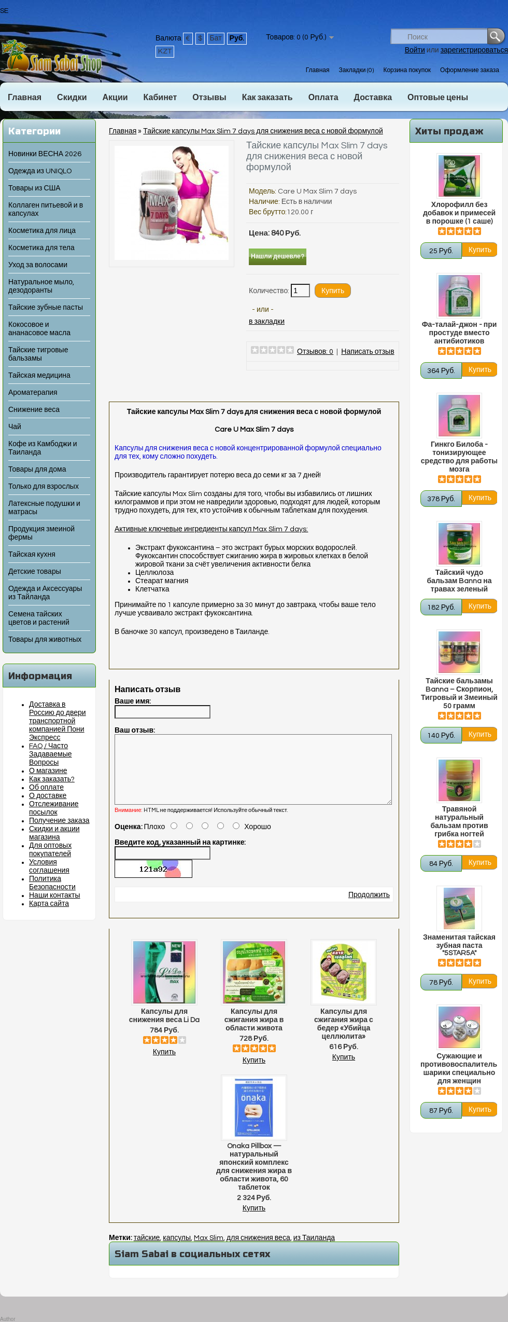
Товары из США (34, 188)
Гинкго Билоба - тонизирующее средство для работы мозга (459, 457)
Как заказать (267, 97)
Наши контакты (54, 895)
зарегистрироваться (474, 50)
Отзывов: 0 (315, 351)
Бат (216, 38)
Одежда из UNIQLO (40, 171)
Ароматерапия (33, 392)
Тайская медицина (39, 375)
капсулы (177, 1250)
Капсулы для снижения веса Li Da (164, 1028)
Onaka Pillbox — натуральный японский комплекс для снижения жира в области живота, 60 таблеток (254, 1179)
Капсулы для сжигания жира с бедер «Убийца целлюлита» (343, 1037)
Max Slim (208, 1250)
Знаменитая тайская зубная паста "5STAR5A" (459, 945)
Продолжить (369, 907)
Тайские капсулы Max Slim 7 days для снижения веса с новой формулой (263, 131)
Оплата (323, 97)
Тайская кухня (31, 554)
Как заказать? (52, 779)
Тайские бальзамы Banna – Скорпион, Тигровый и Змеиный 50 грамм (459, 694)
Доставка (373, 97)
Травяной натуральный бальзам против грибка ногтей (459, 822)
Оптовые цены (437, 97)
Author (7, 1319)
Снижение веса (34, 410)
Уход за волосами (37, 265)
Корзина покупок (407, 70)
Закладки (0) (356, 70)
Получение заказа (59, 820)
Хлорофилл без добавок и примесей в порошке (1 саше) (459, 213)
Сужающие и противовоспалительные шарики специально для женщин (459, 1069)
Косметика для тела (41, 248)
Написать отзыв (367, 351)
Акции (115, 97)
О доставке (47, 796)
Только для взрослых (43, 486)
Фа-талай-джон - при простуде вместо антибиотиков (459, 333)
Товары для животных (44, 639)
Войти (415, 50)
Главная (318, 70)
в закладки (267, 321)
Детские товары (34, 571)
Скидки (72, 97)
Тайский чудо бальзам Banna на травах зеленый (459, 581)
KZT (165, 51)
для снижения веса (258, 1250)
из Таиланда (314, 1250)
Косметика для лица (42, 231)
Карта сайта (49, 903)
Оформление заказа (469, 70)
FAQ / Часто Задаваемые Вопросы (50, 754)
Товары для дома (37, 469)
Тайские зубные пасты (45, 307)
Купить (164, 1064)
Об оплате (46, 787)
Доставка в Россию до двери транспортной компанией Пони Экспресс (57, 721)
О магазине (48, 771)
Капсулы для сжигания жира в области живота (254, 1032)
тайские (147, 1250)
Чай (14, 427)
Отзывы (209, 97)
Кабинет (160, 97)
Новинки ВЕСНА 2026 (44, 154)
